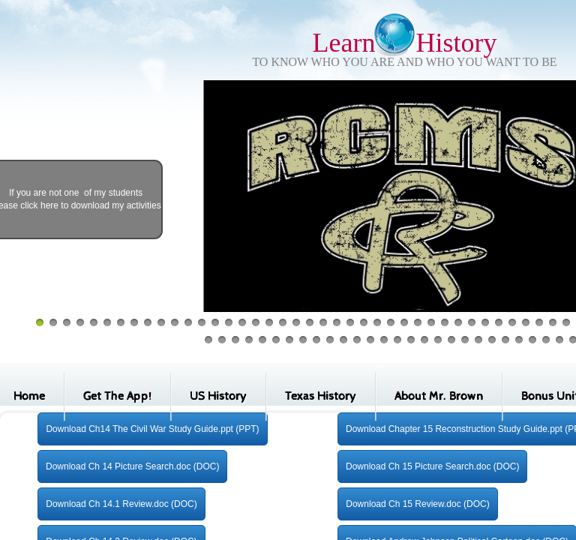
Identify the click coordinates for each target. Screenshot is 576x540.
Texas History (320, 396)
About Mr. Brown (438, 396)
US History (218, 396)
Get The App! (117, 396)
